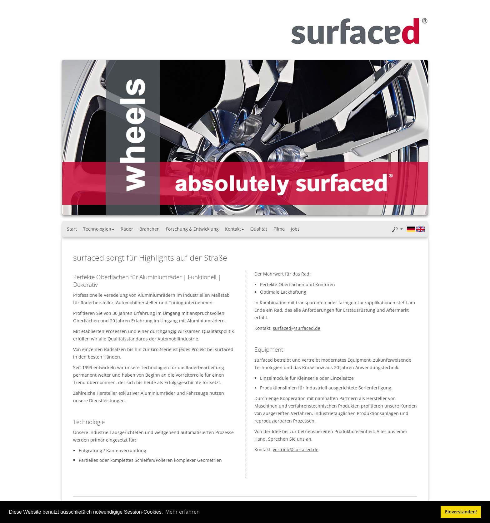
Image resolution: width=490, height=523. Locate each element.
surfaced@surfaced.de (296, 328)
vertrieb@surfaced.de (295, 449)
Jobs (295, 229)
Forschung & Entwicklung (192, 229)
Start (72, 229)
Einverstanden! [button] (461, 512)
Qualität (258, 229)
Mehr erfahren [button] (182, 511)
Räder (127, 229)
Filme (279, 229)
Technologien (98, 229)
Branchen (149, 229)
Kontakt (234, 229)
